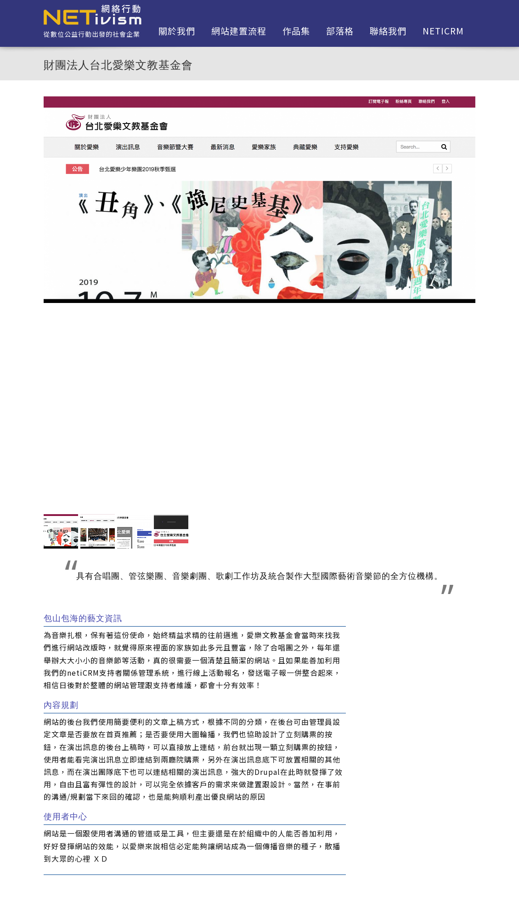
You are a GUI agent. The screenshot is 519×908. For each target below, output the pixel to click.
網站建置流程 (238, 30)
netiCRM (443, 30)
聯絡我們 (388, 30)
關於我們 (176, 30)
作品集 (296, 30)
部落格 (340, 30)
